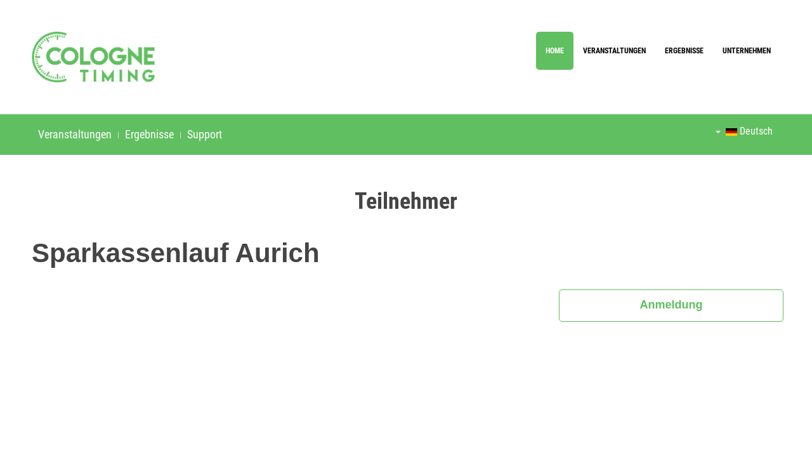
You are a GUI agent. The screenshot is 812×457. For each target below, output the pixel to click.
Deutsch (744, 131)
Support (204, 134)
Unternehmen (747, 50)
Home (555, 50)
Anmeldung (671, 304)
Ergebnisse (684, 50)
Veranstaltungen (614, 50)
